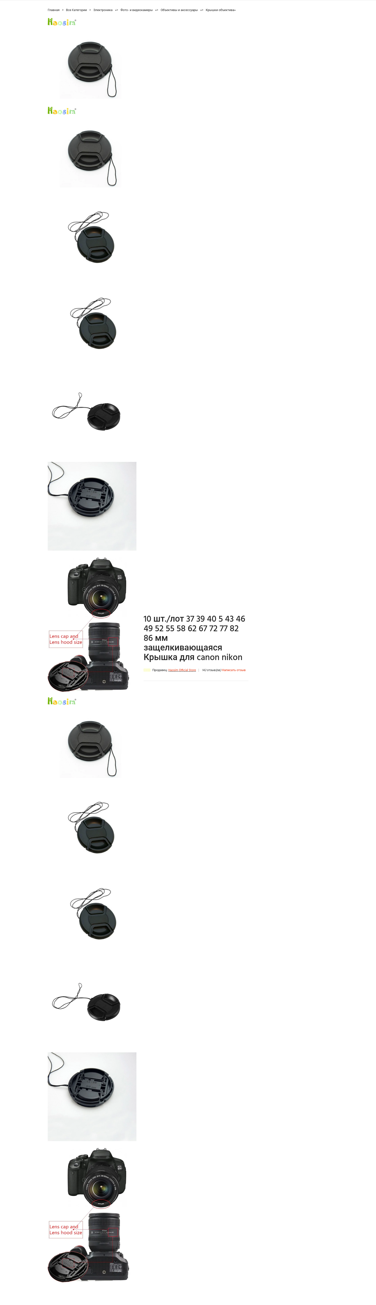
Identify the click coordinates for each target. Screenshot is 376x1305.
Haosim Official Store (182, 670)
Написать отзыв (234, 670)
